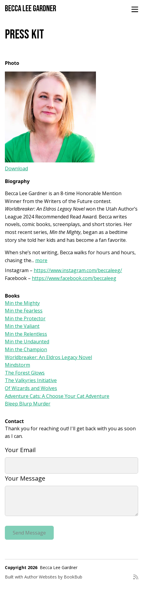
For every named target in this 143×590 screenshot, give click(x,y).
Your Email (20, 450)
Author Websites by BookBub (53, 577)
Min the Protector (25, 318)
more (41, 260)
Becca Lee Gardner (30, 9)
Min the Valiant (22, 326)
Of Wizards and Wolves (31, 388)
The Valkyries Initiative (31, 380)
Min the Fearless (24, 310)
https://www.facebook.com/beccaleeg (74, 278)
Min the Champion (26, 349)
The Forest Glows (25, 372)
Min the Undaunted (27, 341)
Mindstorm (17, 365)
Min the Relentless (26, 334)
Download (16, 168)
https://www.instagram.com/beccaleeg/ (78, 270)
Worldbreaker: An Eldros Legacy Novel (48, 357)
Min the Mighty (22, 303)
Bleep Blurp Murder (27, 403)
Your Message (25, 478)
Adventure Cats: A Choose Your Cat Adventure (57, 396)
